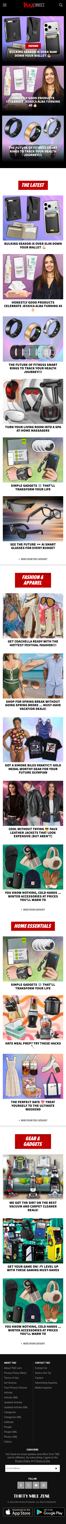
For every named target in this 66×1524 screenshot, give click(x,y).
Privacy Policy (22, 1461)
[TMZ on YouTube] (36, 1485)
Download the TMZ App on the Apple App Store (18, 1512)
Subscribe (56, 1468)
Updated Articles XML (16, 1407)
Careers (39, 1377)
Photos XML (10, 1436)
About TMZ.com (13, 1368)
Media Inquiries (43, 1387)
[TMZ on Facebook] (20, 1485)
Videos (8, 1441)
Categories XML (12, 1417)
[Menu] (5, 5)
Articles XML (11, 1397)
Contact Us (41, 1368)
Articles (8, 1392)
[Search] (61, 5)
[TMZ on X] (28, 1485)
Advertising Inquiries (46, 1382)
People (8, 1427)
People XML (10, 1431)
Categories (10, 1412)
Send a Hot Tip (43, 1373)
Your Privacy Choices (15, 1387)
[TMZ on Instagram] (43, 1485)
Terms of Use (11, 1377)
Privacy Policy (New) (15, 1373)
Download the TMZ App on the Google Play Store (50, 1512)
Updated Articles (13, 1402)
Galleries (9, 1422)
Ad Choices (10, 1382)
